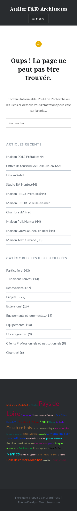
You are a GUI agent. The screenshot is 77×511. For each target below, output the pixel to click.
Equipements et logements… (26, 315)
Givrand (62, 454)
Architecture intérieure (20, 443)
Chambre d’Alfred (18, 212)
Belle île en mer (17, 460)
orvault (42, 434)
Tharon (52, 422)
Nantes (13, 453)
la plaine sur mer (14, 434)
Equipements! (15, 325)
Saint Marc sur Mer (47, 454)
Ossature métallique (43, 428)
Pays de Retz (28, 421)
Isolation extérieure (44, 415)
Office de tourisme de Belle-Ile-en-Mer (33, 166)
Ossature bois (19, 427)
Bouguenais (58, 460)
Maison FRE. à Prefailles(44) (26, 194)
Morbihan (35, 460)
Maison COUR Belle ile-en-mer (28, 203)
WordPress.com (49, 502)
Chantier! (12, 352)
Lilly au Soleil (15, 175)
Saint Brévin (55, 448)
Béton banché (62, 428)
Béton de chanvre (36, 438)
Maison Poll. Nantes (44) (23, 221)
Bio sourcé (27, 415)
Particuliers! (14, 270)
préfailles (33, 405)
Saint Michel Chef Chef (17, 405)
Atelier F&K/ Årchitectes (38, 9)
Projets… (12, 297)
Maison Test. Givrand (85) (24, 240)
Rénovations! (15, 288)
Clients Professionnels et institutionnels (33, 343)
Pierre (43, 421)
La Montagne (54, 433)
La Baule (60, 422)
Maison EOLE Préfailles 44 (25, 156)
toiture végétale (31, 434)
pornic (51, 443)
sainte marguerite (29, 454)
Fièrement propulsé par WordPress (37, 497)
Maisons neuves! (21, 279)
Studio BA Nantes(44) (21, 184)
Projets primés (41, 448)
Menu (40, 18)
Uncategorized (16, 334)
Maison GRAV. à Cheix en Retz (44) (30, 231)
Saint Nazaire (26, 448)
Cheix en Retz (40, 443)
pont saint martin (54, 438)
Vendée (46, 460)
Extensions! (14, 306)
